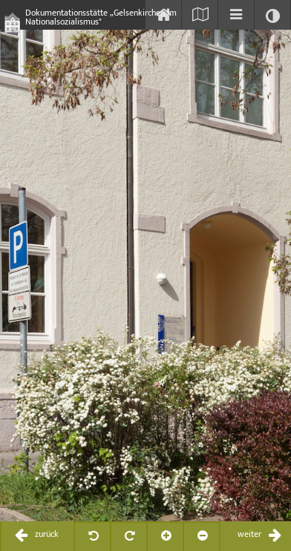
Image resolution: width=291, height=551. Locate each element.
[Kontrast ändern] (272, 15)
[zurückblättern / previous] (37, 536)
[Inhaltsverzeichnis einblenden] (236, 15)
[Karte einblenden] (200, 15)
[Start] (163, 15)
